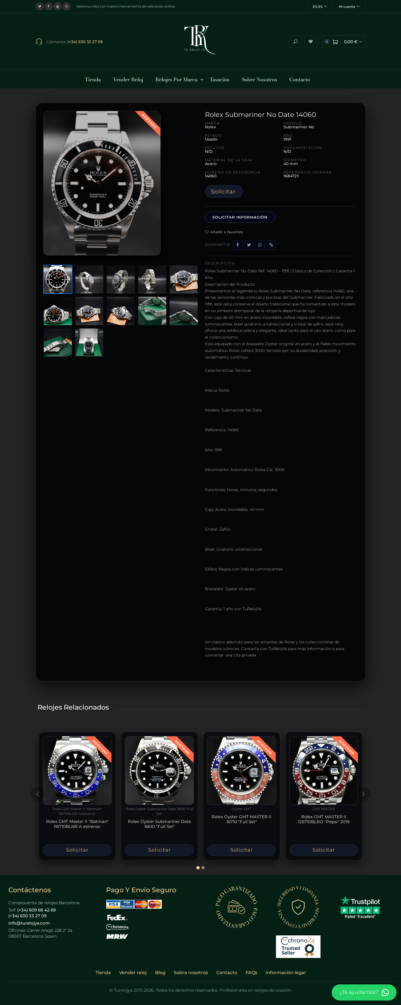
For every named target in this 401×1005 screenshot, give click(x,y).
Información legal (285, 969)
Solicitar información (240, 213)
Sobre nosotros (191, 969)
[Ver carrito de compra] (344, 40)
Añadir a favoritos (224, 228)
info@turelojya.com (29, 919)
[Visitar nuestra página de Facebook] (49, 6)
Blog (160, 969)
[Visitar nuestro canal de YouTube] (57, 6)
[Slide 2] (203, 864)
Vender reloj (133, 969)
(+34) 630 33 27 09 (85, 39)
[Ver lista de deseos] (310, 40)
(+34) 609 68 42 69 (36, 906)
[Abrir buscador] (295, 40)
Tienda (103, 969)
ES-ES (320, 6)
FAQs (251, 969)
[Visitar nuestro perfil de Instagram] (66, 6)
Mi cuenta (349, 6)
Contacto (226, 969)
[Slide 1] (198, 864)
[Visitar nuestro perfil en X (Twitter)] (40, 6)
